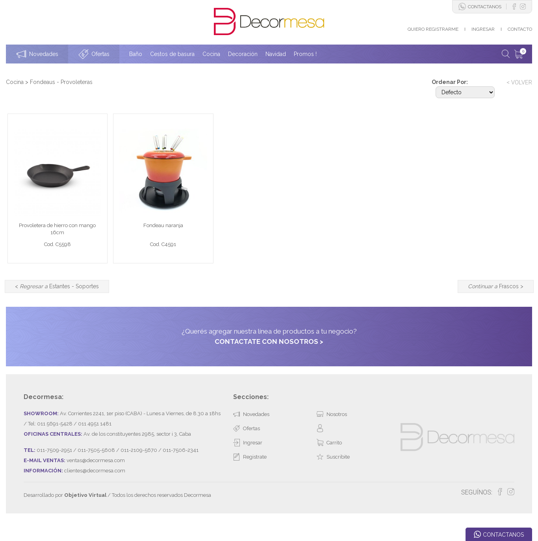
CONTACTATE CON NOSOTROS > (269, 361)
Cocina (15, 82)
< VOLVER (519, 82)
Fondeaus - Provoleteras (61, 82)
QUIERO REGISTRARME (433, 29)
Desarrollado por (65, 515)
